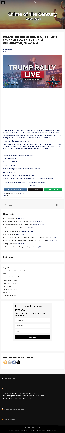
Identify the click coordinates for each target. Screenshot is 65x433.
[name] (32, 320)
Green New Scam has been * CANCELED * (18, 225)
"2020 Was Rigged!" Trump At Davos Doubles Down (18, 393)
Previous (8, 205)
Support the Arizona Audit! (11, 268)
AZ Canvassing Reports (10, 280)
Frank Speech (7, 286)
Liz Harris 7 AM (9, 379)
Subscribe (32, 337)
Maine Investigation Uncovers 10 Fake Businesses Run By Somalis (23, 396)
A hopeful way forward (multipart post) (17, 221)
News (8, 195)
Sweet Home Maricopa (12, 389)
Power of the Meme (9, 283)
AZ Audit (5, 274)
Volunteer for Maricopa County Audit (14, 277)
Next (58, 205)
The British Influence (11, 218)
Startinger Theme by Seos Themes (46, 430)
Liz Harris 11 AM (9, 419)
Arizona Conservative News (14, 409)
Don (23, 193)
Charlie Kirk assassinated (12, 231)
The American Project (10, 289)
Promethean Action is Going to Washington (18, 247)
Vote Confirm (7, 292)
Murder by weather (11, 234)
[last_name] (32, 326)
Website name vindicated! (13, 228)
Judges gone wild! (10, 244)
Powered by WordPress (32, 427)
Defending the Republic (10, 295)
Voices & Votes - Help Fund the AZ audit (15, 271)
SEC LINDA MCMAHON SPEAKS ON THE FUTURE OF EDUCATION (26, 240)
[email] (32, 331)
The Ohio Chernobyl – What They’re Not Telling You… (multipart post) (26, 237)
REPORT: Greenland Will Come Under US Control (17, 398)
